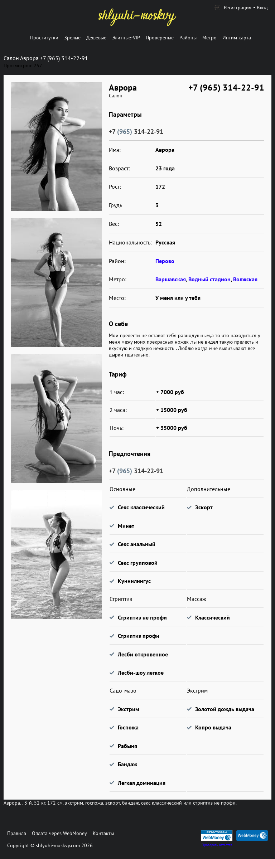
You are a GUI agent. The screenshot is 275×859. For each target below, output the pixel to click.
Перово (164, 261)
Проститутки (44, 37)
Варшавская (170, 279)
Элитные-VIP (126, 37)
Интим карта (236, 37)
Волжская (245, 279)
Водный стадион (209, 279)
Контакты (103, 833)
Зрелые (72, 37)
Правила (16, 833)
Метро (209, 37)
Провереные (160, 37)
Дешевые (96, 37)
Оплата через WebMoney (59, 833)
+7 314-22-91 (136, 131)
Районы (188, 37)
